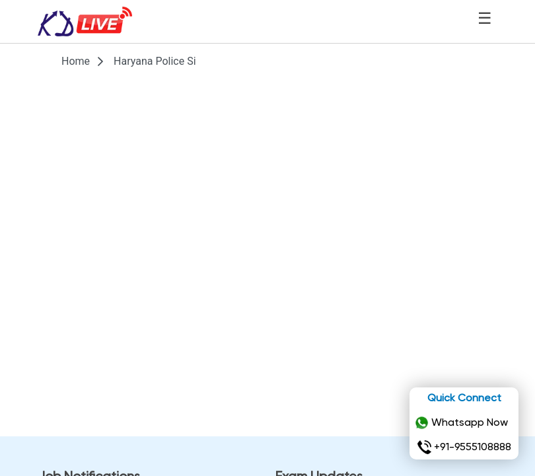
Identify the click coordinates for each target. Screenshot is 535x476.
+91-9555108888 (464, 447)
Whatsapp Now (461, 423)
